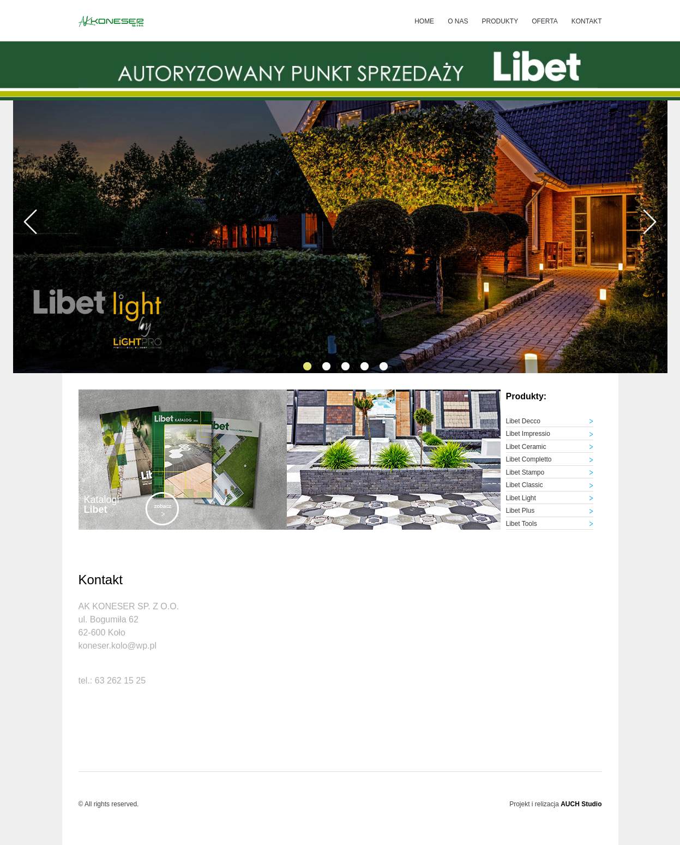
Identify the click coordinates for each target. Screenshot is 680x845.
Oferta (545, 21)
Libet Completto (529, 459)
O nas (458, 21)
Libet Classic (524, 485)
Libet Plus (520, 510)
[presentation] (30, 223)
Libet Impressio (528, 434)
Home (424, 21)
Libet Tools (521, 524)
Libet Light (521, 498)
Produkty (500, 21)
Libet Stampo (525, 472)
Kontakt (586, 21)
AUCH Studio (581, 804)
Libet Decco (523, 421)
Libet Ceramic (526, 447)
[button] (307, 366)
